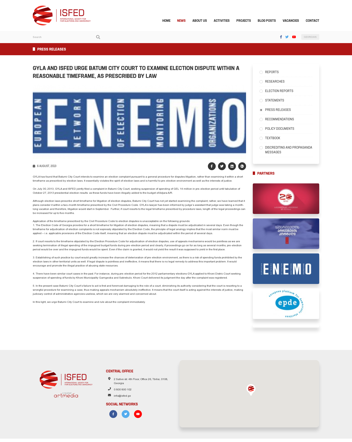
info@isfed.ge (121, 399)
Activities (224, 21)
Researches (276, 82)
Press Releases (279, 110)
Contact (315, 21)
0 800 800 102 (121, 393)
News (184, 21)
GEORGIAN (313, 37)
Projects (246, 21)
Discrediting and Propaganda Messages (290, 150)
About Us (202, 21)
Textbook (274, 138)
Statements (276, 101)
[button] (252, 393)
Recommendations (280, 120)
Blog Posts (269, 21)
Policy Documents (281, 129)
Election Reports (280, 91)
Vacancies (293, 21)
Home (169, 21)
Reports (273, 72)
